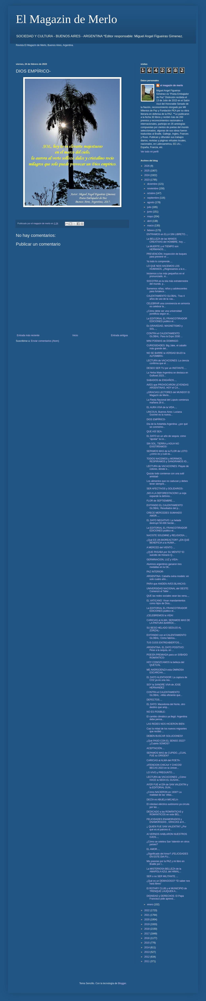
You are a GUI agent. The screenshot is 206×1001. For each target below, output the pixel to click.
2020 (147, 919)
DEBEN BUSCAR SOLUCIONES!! (165, 736)
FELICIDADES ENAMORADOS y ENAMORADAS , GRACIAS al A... (166, 820)
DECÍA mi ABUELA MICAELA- (162, 799)
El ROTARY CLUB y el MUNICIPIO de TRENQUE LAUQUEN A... (167, 890)
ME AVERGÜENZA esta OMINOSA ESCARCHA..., (165, 671)
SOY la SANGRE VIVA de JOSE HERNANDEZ (164, 686)
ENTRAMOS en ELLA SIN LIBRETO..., (167, 234)
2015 (147, 942)
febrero (151, 230)
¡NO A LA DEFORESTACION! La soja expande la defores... (166, 494)
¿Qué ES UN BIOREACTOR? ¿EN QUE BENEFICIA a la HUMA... (168, 541)
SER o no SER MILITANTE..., (162, 876)
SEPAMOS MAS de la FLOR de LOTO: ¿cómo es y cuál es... (167, 452)
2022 (147, 910)
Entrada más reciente (28, 335)
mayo (150, 216)
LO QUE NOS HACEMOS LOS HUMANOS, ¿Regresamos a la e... (166, 267)
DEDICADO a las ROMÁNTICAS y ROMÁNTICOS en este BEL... (165, 813)
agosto (151, 202)
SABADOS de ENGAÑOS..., (161, 380)
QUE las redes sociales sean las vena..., (168, 595)
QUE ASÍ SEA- (154, 431)
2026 (147, 166)
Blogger (122, 983)
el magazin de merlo (171, 85)
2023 (147, 179)
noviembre (153, 188)
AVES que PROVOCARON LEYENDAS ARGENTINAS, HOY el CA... (168, 386)
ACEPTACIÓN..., (155, 748)
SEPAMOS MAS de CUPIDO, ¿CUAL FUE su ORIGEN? (166, 754)
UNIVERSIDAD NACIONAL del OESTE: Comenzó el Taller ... (168, 590)
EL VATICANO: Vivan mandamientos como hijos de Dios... (166, 602)
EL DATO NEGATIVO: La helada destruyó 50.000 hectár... (164, 521)
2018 (147, 928)
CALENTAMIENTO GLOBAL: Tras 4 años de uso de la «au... (166, 297)
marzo (150, 225)
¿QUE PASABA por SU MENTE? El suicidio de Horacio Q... (165, 553)
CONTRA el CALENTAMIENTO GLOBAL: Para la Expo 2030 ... (165, 335)
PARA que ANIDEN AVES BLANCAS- (166, 583)
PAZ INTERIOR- (155, 571)
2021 (147, 915)
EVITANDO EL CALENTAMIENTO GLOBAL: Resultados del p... (165, 506)
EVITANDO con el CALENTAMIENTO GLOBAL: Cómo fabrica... (166, 636)
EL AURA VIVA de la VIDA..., (162, 407)
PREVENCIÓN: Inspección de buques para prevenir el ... (167, 255)
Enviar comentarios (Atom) (45, 341)
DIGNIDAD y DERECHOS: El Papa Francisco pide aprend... (165, 897)
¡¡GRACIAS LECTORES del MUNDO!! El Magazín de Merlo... (168, 393)
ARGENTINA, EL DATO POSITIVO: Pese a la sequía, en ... (165, 649)
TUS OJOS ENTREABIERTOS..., (164, 642)
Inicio (75, 335)
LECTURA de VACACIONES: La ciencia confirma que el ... (168, 362)
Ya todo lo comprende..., (159, 261)
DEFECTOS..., (154, 699)
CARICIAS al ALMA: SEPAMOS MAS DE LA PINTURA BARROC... (168, 621)
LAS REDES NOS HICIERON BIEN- (166, 724)
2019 (147, 924)
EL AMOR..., (153, 849)
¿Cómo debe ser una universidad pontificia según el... (164, 312)
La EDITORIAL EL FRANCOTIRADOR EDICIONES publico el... (167, 320)
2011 (147, 961)
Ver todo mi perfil (149, 151)
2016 (147, 938)
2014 (147, 947)
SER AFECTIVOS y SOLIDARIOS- (165, 488)
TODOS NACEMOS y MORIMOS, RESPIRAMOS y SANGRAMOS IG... (168, 460)
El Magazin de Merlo (66, 19)
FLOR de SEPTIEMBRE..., (161, 500)
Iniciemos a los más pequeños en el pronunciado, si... (165, 275)
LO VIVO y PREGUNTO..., (161, 772)
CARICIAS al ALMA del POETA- (163, 760)
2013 (147, 952)
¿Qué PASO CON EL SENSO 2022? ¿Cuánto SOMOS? (166, 742)
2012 (147, 956)
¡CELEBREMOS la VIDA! (160, 615)
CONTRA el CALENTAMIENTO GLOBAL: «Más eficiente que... (164, 693)
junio (150, 211)
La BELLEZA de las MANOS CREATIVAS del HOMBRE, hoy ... (166, 240)
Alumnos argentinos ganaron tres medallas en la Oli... (164, 565)
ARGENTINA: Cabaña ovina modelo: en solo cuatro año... (168, 577)
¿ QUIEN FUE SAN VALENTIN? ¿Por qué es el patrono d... (166, 828)
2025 (147, 170)
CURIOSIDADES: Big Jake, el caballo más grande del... (166, 347)
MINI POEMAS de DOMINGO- (163, 341)
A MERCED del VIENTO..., (161, 547)
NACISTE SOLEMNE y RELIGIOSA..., (167, 535)
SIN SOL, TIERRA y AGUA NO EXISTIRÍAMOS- (163, 445)
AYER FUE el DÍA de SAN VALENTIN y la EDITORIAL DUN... (167, 786)
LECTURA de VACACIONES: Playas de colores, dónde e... (168, 467)
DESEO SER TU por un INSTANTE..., (167, 368)
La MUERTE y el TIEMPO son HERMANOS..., (162, 248)
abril (149, 221)
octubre (151, 193)
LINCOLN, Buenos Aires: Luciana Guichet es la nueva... (164, 413)
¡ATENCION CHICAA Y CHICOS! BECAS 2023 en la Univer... (164, 766)
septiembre (153, 197)
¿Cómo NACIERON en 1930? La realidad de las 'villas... (164, 793)
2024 (147, 175)
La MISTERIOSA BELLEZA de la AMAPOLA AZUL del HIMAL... (164, 870)
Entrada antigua (119, 335)
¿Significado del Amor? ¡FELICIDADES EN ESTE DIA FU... (167, 855)
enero (150, 904)
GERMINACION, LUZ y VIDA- (162, 559)
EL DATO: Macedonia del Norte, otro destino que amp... (166, 705)
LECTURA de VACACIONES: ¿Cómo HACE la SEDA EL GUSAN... (166, 778)
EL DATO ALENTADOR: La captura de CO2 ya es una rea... (167, 678)
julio (149, 207)
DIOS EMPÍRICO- (156, 419)
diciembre (152, 184)
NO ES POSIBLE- (156, 711)
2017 (147, 933)
